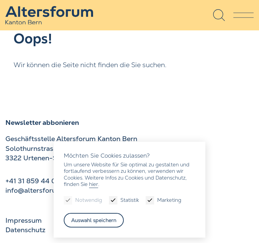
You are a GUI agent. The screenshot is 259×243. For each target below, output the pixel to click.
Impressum (23, 220)
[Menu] (243, 15)
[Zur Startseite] (49, 15)
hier (93, 184)
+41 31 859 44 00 (33, 181)
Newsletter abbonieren (42, 122)
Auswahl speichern (93, 220)
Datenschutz (25, 229)
